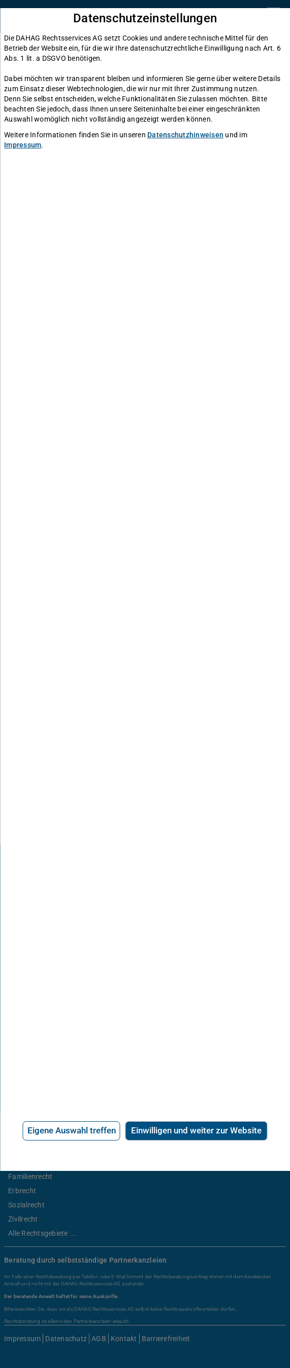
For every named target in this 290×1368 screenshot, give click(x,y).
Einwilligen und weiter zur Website (196, 1130)
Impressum (22, 145)
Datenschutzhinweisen (185, 135)
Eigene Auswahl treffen (71, 1130)
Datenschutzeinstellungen (145, 18)
